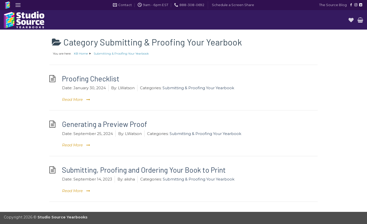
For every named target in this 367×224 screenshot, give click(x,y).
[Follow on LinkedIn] (360, 5)
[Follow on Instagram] (355, 5)
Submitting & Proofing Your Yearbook (198, 87)
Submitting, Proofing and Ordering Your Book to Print (144, 169)
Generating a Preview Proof (104, 124)
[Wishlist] (351, 20)
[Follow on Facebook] (351, 5)
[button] (18, 5)
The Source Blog (333, 5)
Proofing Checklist (90, 78)
